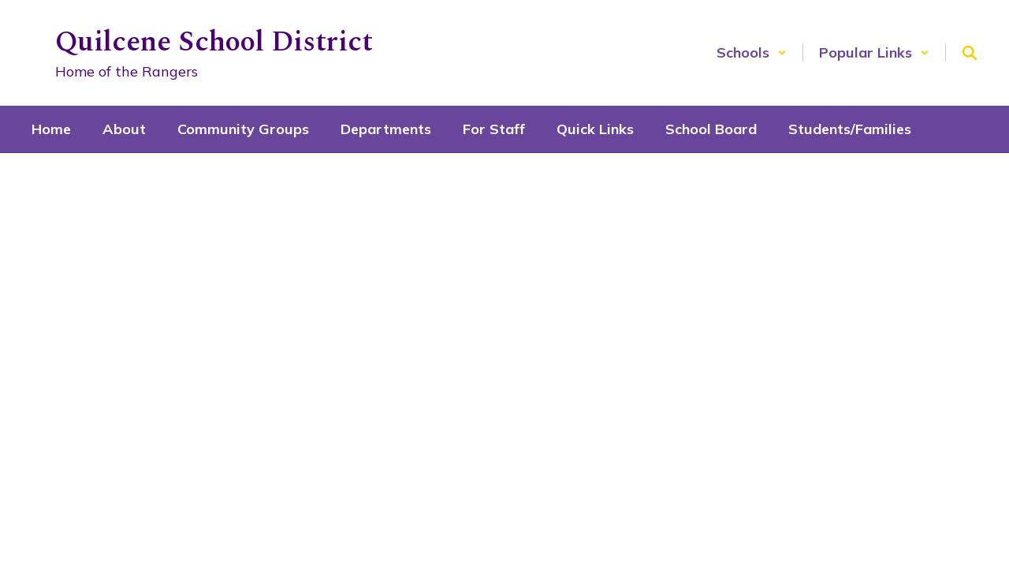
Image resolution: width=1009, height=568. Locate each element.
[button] (752, 52)
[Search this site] (969, 53)
